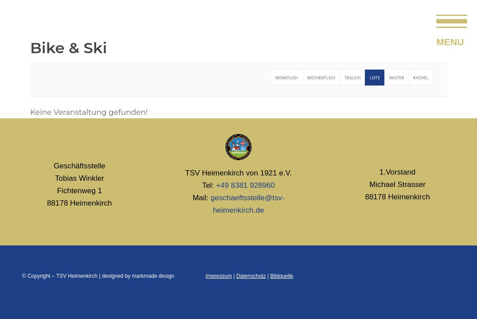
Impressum (219, 276)
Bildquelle (281, 276)
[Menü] (448, 20)
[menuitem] (448, 20)
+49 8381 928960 (245, 185)
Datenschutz (251, 276)
